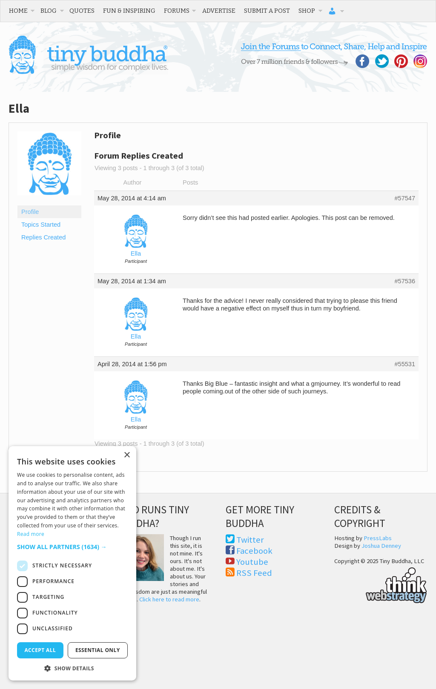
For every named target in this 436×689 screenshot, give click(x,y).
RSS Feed (254, 572)
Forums (176, 10)
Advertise (218, 10)
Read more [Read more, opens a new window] (30, 534)
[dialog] (72, 563)
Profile (30, 211)
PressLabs (378, 538)
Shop (306, 10)
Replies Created (43, 237)
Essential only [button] (97, 650)
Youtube (252, 561)
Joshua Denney (381, 545)
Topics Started (40, 224)
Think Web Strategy (380, 584)
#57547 (404, 198)
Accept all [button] (40, 650)
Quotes (82, 10)
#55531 (404, 364)
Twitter (250, 539)
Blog (48, 10)
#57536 (404, 281)
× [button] (126, 455)
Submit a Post (267, 10)
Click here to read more (169, 599)
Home (18, 10)
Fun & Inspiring (129, 10)
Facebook (254, 550)
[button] (72, 547)
